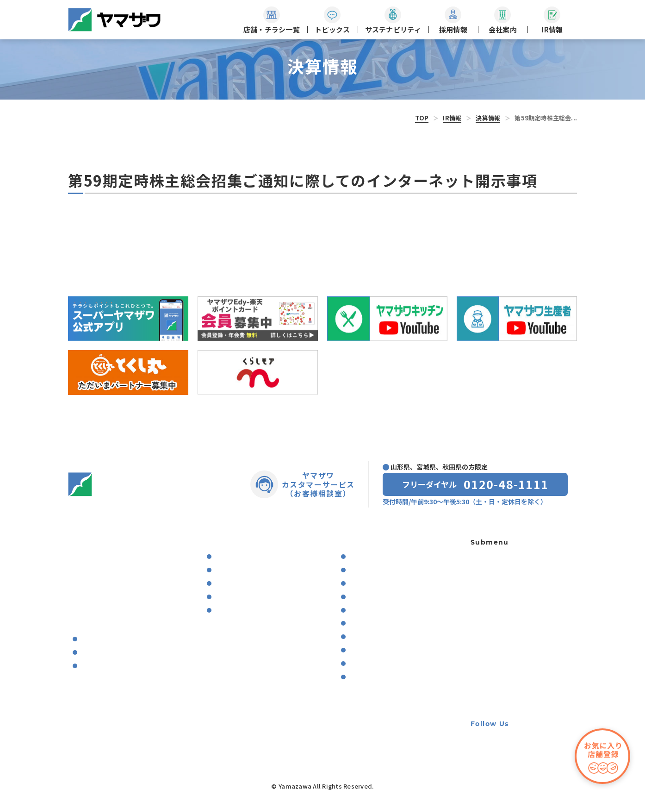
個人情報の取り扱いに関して (513, 623)
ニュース (80, 574)
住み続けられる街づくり (247, 597)
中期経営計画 (369, 610)
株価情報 (360, 677)
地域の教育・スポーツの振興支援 (259, 610)
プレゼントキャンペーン (103, 590)
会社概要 (92, 639)
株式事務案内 (366, 637)
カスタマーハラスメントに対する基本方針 (522, 694)
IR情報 (452, 117)
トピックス (84, 557)
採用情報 (81, 607)
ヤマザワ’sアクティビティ (115, 666)
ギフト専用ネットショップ (509, 557)
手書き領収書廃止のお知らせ (513, 673)
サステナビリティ (228, 541)
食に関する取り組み (241, 557)
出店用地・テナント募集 (506, 606)
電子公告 (360, 664)
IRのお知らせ (366, 557)
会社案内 (81, 623)
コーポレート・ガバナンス (387, 623)
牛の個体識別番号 (496, 656)
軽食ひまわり (490, 590)
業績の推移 (366, 584)
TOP (422, 117)
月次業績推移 (366, 597)
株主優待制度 (366, 650)
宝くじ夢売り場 (496, 574)
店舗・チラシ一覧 (94, 541)
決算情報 (488, 117)
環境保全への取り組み (244, 570)
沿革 (86, 653)
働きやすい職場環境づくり (250, 584)
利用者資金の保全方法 (503, 640)
